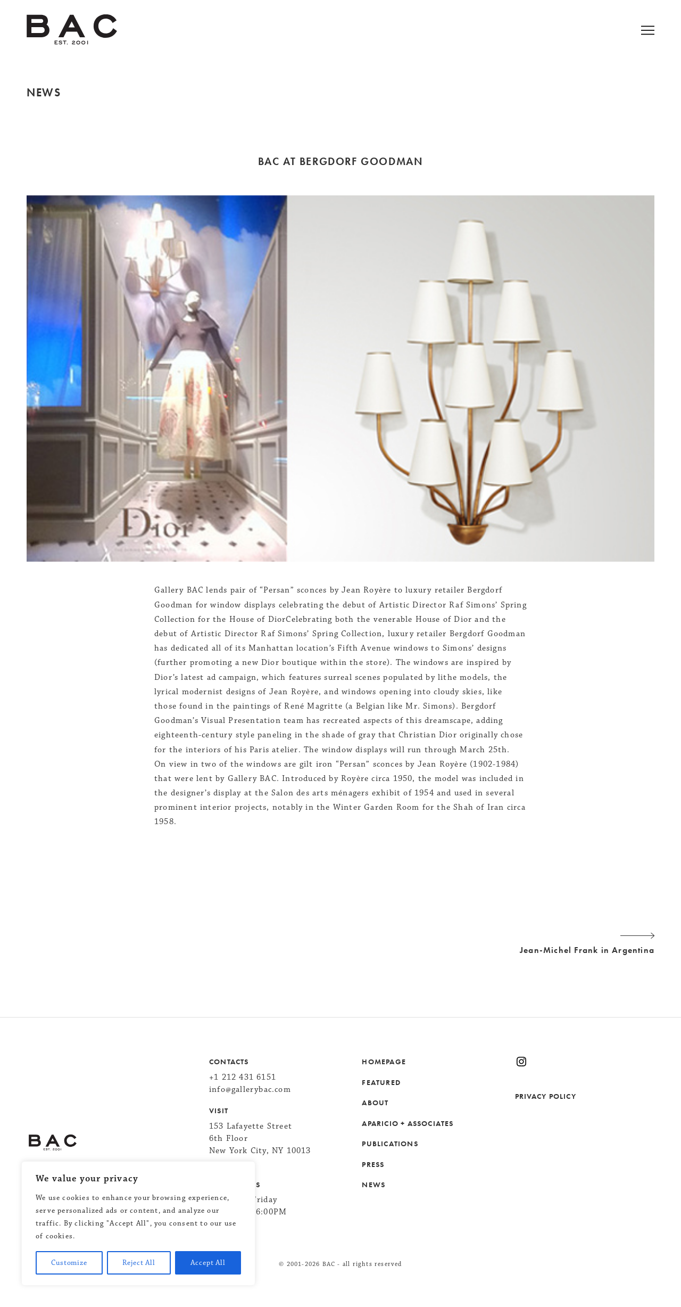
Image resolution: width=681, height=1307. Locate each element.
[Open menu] (661, 31)
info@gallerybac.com (250, 1089)
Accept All (207, 1263)
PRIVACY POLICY (545, 1096)
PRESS (373, 1164)
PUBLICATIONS (390, 1143)
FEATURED (381, 1082)
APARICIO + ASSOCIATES (407, 1123)
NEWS (373, 1184)
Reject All (138, 1263)
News (44, 93)
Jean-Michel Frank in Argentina (340, 942)
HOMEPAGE (384, 1061)
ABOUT (375, 1102)
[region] (138, 1223)
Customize (69, 1263)
